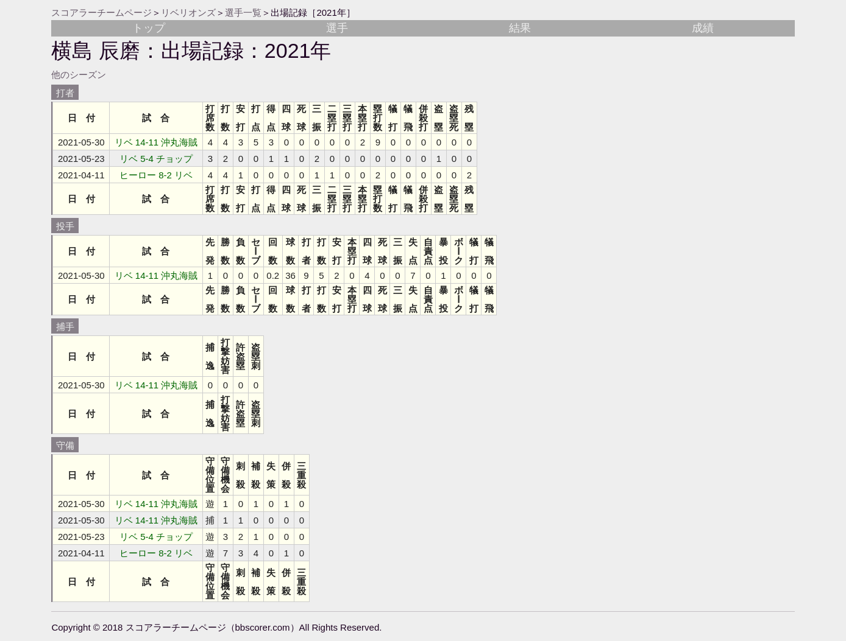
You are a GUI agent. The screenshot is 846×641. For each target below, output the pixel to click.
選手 (337, 28)
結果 (520, 28)
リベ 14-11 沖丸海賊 (156, 142)
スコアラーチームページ (101, 12)
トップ (148, 28)
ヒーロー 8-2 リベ (156, 175)
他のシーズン (78, 74)
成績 (703, 28)
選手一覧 (243, 12)
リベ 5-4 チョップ (156, 158)
